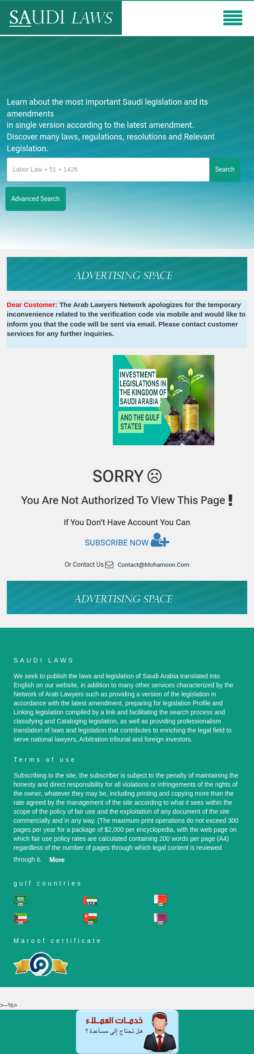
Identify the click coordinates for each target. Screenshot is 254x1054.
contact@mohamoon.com (153, 564)
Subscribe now (127, 540)
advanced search (35, 198)
